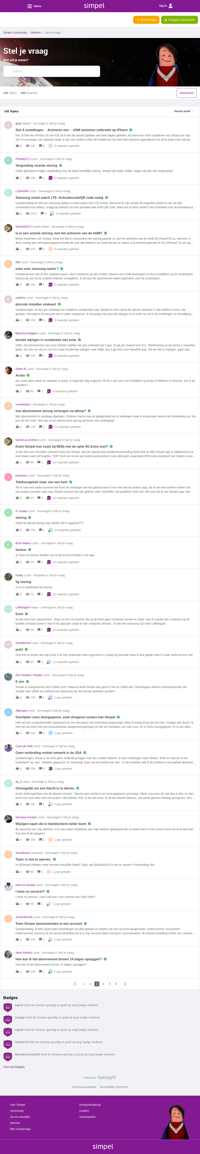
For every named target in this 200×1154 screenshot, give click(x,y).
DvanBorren (23, 643)
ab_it (19, 781)
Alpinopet (21, 710)
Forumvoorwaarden (84, 1087)
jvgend (19, 1005)
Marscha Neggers (27, 333)
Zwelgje (20, 1017)
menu (34, 6)
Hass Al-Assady (25, 885)
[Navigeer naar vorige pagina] (75, 983)
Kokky (19, 575)
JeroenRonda (24, 917)
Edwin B (21, 368)
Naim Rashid (24, 952)
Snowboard (23, 852)
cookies (84, 1110)
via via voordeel (20, 1116)
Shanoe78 (21, 1042)
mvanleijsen (23, 404)
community (17, 1110)
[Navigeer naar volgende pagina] (125, 983)
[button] (4, 20)
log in (166, 6)
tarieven (15, 1123)
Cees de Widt (24, 746)
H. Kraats (21, 511)
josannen (21, 475)
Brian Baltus (23, 543)
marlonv (21, 297)
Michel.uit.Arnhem (27, 440)
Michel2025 (23, 226)
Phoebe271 (23, 159)
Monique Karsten (26, 817)
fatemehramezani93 (27, 1054)
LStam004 (22, 191)
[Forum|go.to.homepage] (23, 20)
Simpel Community (15, 32)
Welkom (36, 32)
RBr (18, 262)
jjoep (19, 123)
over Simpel (17, 1104)
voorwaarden (87, 1116)
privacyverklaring (90, 1104)
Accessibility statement (113, 1087)
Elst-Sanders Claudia (29, 675)
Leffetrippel (22, 607)
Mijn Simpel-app (20, 1129)
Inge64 (19, 1029)
